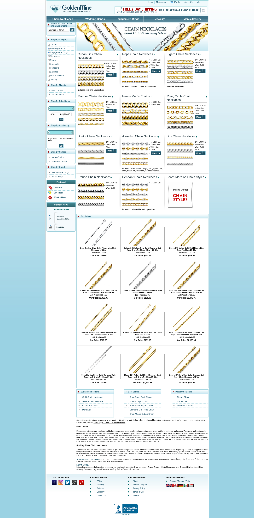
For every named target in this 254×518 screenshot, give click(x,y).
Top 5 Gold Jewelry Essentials (126, 469)
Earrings (54, 72)
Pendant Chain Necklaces (139, 177)
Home (150, 2)
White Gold (110, 69)
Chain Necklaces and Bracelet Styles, (177, 467)
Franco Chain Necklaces (94, 177)
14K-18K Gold (111, 63)
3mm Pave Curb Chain (141, 397)
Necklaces (55, 56)
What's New (60, 197)
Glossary (100, 492)
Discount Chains (185, 405)
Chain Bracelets (90, 405)
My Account (161, 2)
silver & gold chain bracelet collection (109, 422)
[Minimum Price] (56, 114)
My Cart (177, 2)
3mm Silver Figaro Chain (142, 405)
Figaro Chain (183, 397)
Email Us (60, 227)
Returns (100, 488)
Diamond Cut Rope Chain (142, 410)
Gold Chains (57, 90)
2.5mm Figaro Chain (139, 401)
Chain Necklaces (62, 19)
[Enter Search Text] (58, 30)
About (135, 481)
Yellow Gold (110, 66)
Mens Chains (58, 157)
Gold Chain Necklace (92, 397)
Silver (108, 71)
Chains (53, 44)
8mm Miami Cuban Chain (142, 414)
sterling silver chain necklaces (145, 420)
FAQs (99, 481)
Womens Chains (59, 161)
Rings (53, 60)
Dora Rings (57, 176)
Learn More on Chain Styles (185, 177)
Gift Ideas (59, 193)
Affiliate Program (140, 485)
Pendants (54, 68)
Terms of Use (138, 492)
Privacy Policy (139, 488)
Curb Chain (182, 401)
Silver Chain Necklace (92, 401)
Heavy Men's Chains (136, 96)
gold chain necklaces (115, 431)
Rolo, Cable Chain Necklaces (179, 98)
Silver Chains (58, 94)
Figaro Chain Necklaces (183, 54)
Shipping (100, 485)
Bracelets (54, 64)
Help (198, 2)
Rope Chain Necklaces (137, 54)
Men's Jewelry (192, 19)
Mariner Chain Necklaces (94, 96)
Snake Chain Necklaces (94, 136)
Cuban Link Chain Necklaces (90, 55)
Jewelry (160, 19)
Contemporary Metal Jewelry (96, 469)
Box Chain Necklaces (181, 136)
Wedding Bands (95, 19)
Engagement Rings (127, 19)
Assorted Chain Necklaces (140, 136)
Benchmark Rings (60, 172)
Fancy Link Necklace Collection (189, 459)
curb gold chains (133, 433)
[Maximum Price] (68, 114)
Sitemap (136, 495)
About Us (188, 2)
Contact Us (101, 495)
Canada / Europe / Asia (180, 481)
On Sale (58, 187)
